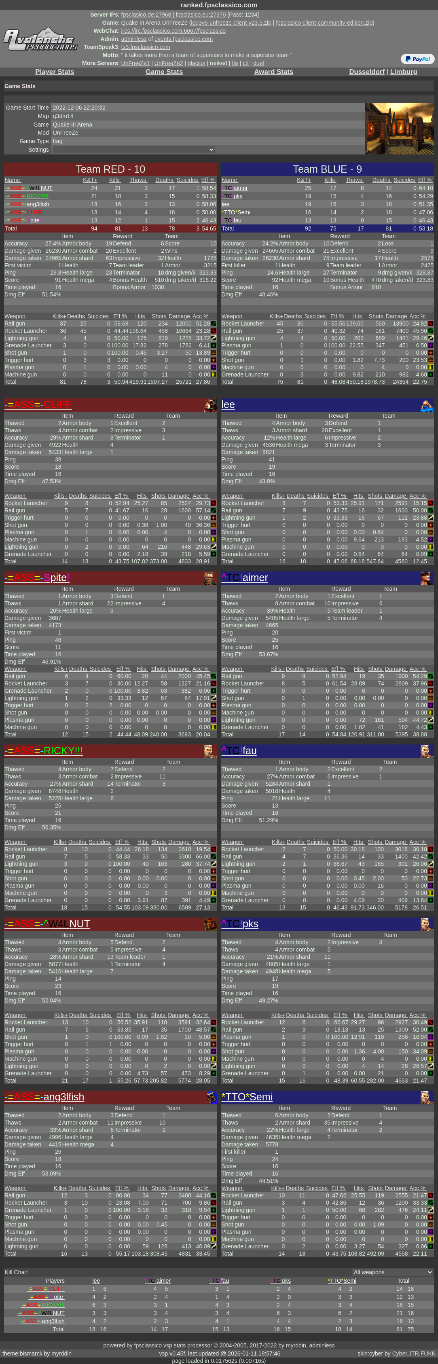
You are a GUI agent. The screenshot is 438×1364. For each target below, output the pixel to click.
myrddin (296, 1345)
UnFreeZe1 (135, 63)
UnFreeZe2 (168, 63)
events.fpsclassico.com (183, 39)
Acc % (201, 316)
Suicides (188, 180)
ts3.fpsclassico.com (145, 47)
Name (13, 180)
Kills (115, 180)
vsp (163, 1353)
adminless (134, 39)
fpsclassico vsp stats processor (173, 1345)
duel (258, 63)
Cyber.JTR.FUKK (414, 1353)
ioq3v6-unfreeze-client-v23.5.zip (231, 22)
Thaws (138, 180)
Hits (140, 316)
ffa (235, 63)
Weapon (15, 316)
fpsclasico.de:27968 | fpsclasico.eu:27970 (173, 14)
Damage (180, 316)
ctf (246, 63)
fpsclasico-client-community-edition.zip (324, 22)
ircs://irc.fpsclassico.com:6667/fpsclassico (173, 30)
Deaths (165, 180)
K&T (90, 180)
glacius (196, 63)
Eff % (208, 180)
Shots (160, 316)
